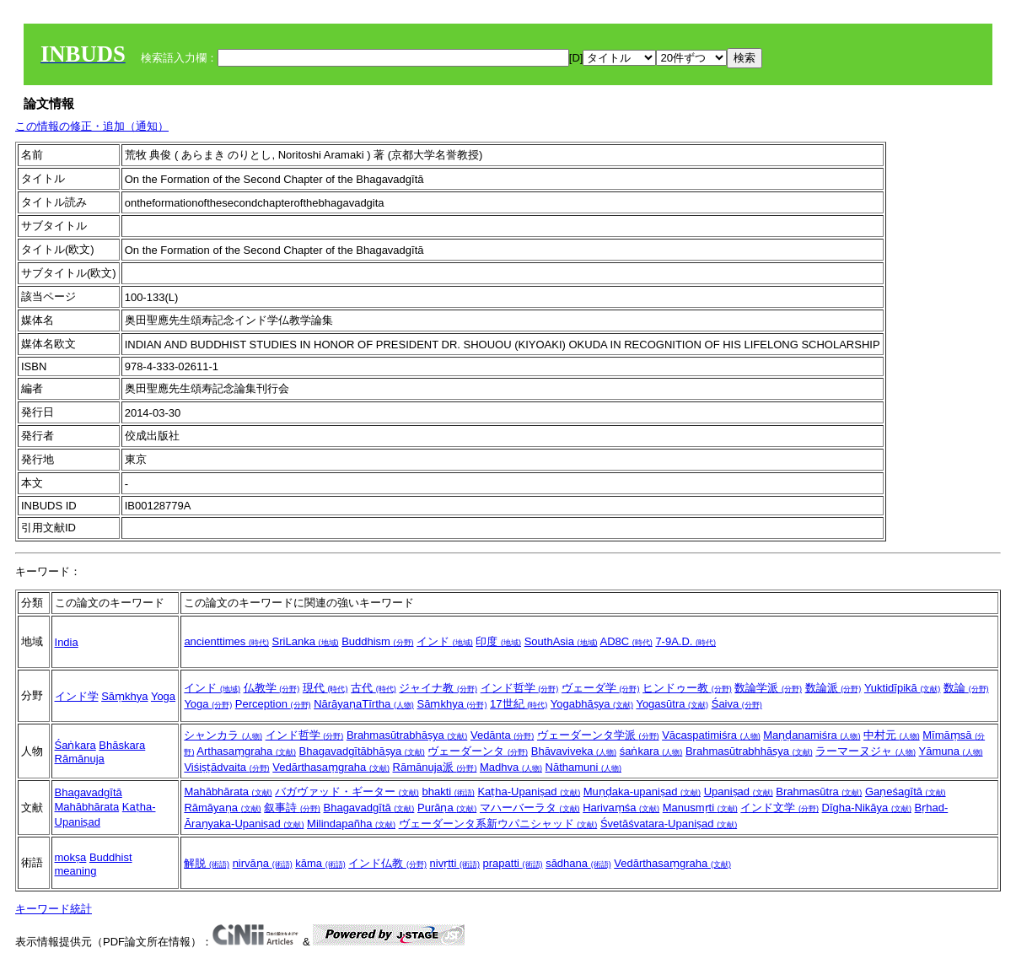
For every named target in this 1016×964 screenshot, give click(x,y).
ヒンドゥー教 (687, 687)
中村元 (891, 735)
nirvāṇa (263, 863)
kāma (320, 863)
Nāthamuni (583, 767)
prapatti (513, 863)
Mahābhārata (87, 806)
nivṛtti (455, 863)
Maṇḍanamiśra (811, 735)
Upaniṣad (738, 791)
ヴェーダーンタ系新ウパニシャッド (498, 823)
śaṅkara (651, 751)
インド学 (77, 696)
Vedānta (502, 735)
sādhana (578, 863)
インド (445, 641)
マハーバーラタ (530, 807)
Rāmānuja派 (435, 767)
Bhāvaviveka (573, 751)
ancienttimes (226, 641)
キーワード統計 (53, 908)
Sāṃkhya (124, 696)
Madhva (511, 767)
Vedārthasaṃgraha (331, 767)
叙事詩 (292, 807)
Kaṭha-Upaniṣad (528, 791)
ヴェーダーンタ (477, 751)
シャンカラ (223, 735)
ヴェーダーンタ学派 (598, 735)
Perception (273, 703)
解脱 (206, 863)
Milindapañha (351, 823)
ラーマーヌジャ (865, 751)
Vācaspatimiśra (711, 735)
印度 (498, 641)
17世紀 (518, 703)
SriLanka (305, 641)
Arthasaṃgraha (246, 751)
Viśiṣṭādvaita (226, 767)
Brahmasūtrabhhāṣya (749, 751)
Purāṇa (446, 807)
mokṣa (71, 857)
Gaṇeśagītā (905, 791)
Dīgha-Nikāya (866, 807)
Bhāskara (122, 745)
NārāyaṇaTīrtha (364, 703)
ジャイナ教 (438, 687)
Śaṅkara (75, 745)
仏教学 (272, 687)
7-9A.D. (685, 641)
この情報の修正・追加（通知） (92, 126)
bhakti (448, 791)
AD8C (625, 641)
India (66, 642)
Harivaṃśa (621, 807)
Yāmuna (951, 751)
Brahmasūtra (819, 791)
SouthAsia (561, 641)
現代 (325, 687)
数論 (966, 687)
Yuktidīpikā (902, 687)
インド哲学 (520, 687)
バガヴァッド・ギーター (347, 791)
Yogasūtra (672, 703)
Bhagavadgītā (88, 792)
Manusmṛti (700, 807)
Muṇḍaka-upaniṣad (642, 791)
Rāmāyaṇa (222, 807)
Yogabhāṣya (592, 703)
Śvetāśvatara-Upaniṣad (668, 823)
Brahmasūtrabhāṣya (407, 735)
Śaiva (737, 703)
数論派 (833, 687)
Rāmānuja (80, 758)
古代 (373, 687)
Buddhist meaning (93, 864)
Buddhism (377, 641)
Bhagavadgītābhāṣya (362, 751)
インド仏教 (387, 863)
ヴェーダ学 (601, 687)
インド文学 (779, 807)
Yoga (163, 696)
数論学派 (768, 687)
